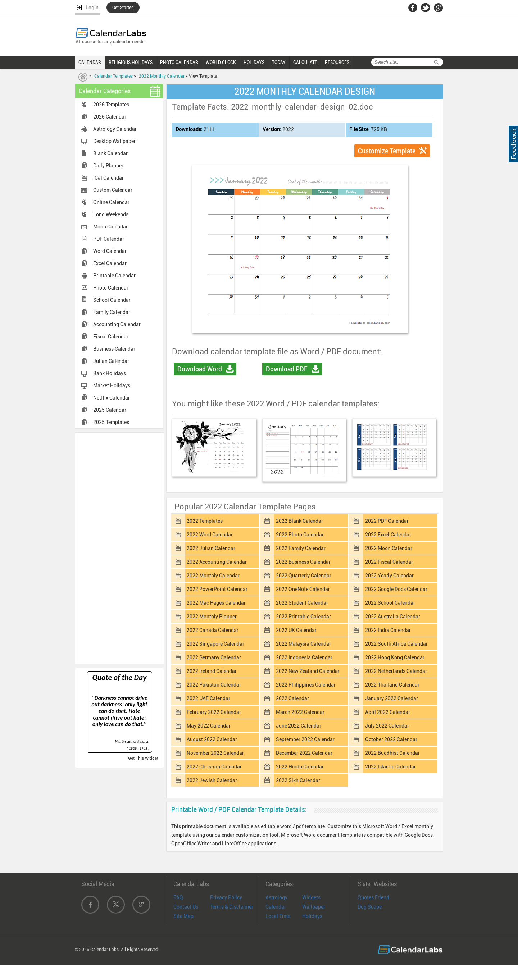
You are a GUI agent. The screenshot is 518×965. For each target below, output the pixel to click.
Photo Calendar (110, 288)
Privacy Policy (226, 897)
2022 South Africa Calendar (396, 644)
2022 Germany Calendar (214, 657)
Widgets (311, 897)
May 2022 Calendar (209, 726)
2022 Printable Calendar (303, 616)
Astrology (276, 897)
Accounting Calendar (117, 324)
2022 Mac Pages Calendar (216, 603)
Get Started (123, 7)
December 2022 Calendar (304, 753)
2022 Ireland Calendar (212, 671)
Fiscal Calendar (110, 337)
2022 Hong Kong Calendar (394, 657)
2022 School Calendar (390, 603)
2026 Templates (111, 104)
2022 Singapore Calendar (215, 644)
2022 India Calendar (388, 630)
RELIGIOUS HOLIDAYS (131, 62)
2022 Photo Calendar (300, 534)
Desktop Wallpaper (114, 141)
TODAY (279, 62)
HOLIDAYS (254, 62)
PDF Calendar (108, 239)
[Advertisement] (119, 547)
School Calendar (112, 300)
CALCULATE (305, 62)
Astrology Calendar (115, 129)
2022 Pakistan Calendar (214, 685)
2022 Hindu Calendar (300, 767)
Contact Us (185, 907)
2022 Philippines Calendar (306, 685)
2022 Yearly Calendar (389, 575)
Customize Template (386, 151)
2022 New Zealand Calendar (308, 671)
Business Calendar (114, 349)
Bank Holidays (109, 373)
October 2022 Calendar (391, 739)
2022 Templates (205, 521)
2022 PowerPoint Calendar (217, 589)
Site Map (183, 916)
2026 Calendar (109, 117)
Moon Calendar (110, 227)
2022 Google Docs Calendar (396, 589)
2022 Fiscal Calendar (389, 562)
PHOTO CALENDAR (179, 62)
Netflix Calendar (111, 398)
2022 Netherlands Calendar (396, 671)
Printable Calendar (114, 275)
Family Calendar (111, 312)
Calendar (275, 907)
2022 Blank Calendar (299, 521)
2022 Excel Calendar (388, 534)
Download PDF (287, 369)
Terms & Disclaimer (231, 907)
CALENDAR (89, 62)
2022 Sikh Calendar (298, 780)
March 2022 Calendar (300, 712)
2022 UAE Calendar (208, 698)
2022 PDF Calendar (387, 521)
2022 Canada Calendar (212, 630)
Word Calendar (110, 251)
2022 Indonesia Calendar (304, 657)
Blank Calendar (110, 153)
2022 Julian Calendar (211, 548)
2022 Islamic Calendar (390, 767)
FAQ (178, 897)
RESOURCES (337, 62)
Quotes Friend (373, 897)
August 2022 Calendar (212, 739)
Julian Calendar (111, 361)
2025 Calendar (109, 410)
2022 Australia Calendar (392, 616)
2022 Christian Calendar (214, 767)
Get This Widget (143, 758)
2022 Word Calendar (210, 534)
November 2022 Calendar (215, 753)
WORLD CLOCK (221, 62)
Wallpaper (313, 907)
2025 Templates (111, 422)
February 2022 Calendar (214, 712)
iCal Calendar (108, 178)
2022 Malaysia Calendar (303, 644)
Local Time (277, 916)
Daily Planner (108, 165)
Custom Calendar (112, 190)
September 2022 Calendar (305, 739)
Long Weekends (110, 214)
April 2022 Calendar (387, 712)
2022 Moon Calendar (388, 548)
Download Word (199, 369)
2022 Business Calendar (303, 562)
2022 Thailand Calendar (392, 685)
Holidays (312, 916)
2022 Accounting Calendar (217, 562)
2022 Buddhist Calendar (392, 753)
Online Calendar (111, 202)
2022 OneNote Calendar (303, 589)
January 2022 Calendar (391, 698)
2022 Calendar (292, 698)
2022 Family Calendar (301, 548)
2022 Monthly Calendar (162, 76)
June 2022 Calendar (298, 726)
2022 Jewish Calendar (212, 780)
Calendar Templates (113, 76)
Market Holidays (111, 385)
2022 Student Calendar (302, 603)
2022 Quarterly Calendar (303, 575)
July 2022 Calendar (387, 726)
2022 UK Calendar (296, 630)
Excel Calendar (110, 263)
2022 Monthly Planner (212, 616)
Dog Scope (370, 907)
